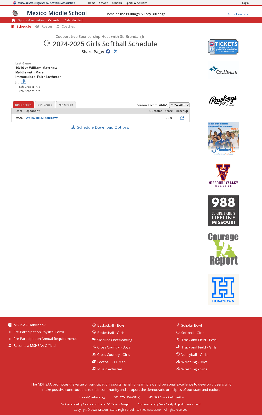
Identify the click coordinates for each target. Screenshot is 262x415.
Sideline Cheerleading (114, 339)
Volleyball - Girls (194, 354)
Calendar (54, 20)
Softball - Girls (192, 332)
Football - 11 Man (111, 362)
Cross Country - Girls (113, 354)
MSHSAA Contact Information (166, 397)
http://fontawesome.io (188, 404)
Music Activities (109, 369)
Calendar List (74, 20)
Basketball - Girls (111, 332)
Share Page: (93, 51)
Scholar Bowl (191, 325)
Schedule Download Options (103, 127)
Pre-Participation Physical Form (39, 332)
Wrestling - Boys (194, 362)
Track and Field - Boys (199, 339)
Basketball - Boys (111, 325)
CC (108, 404)
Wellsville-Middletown (42, 118)
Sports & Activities (31, 20)
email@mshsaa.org (93, 397)
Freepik (125, 404)
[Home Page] (92, 3)
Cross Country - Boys (113, 347)
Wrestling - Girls (194, 369)
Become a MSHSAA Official (35, 346)
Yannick (115, 404)
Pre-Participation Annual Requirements (45, 339)
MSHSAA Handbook (29, 325)
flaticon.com (90, 404)
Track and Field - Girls (199, 347)
